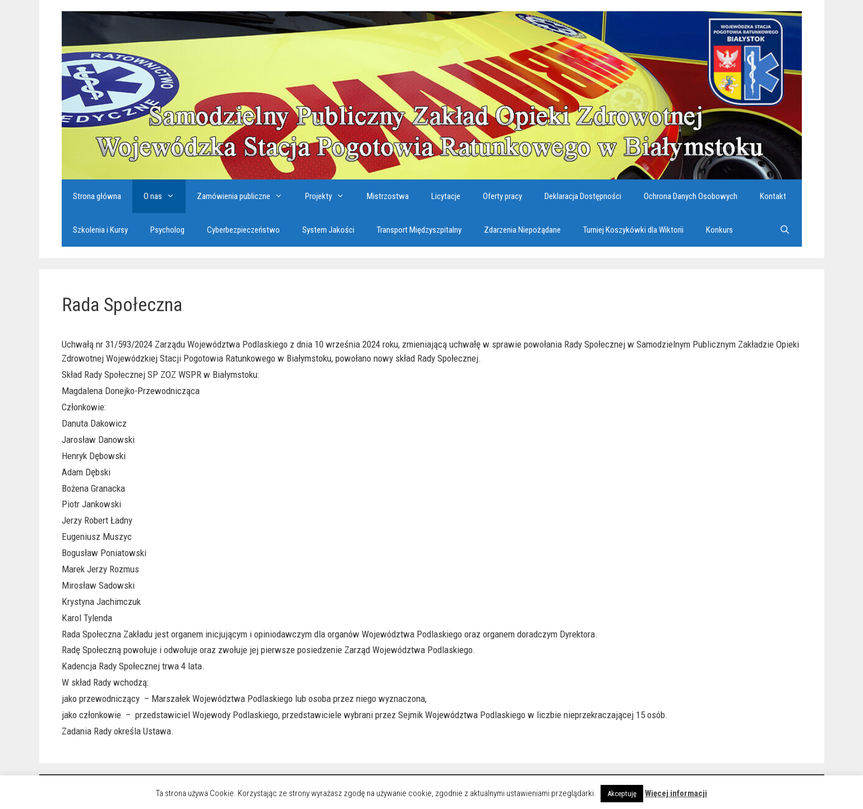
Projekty (330, 196)
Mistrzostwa (388, 196)
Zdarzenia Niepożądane (522, 230)
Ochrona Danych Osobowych (690, 196)
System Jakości (328, 230)
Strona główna (97, 196)
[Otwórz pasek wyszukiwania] (784, 230)
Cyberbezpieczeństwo (243, 230)
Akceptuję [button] (621, 793)
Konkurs (719, 230)
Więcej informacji (676, 793)
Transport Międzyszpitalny (419, 230)
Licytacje (445, 196)
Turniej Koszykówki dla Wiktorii (633, 230)
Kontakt (773, 196)
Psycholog (167, 230)
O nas (165, 196)
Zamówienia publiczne (245, 196)
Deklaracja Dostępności (582, 196)
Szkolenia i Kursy (100, 230)
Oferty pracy (502, 196)
